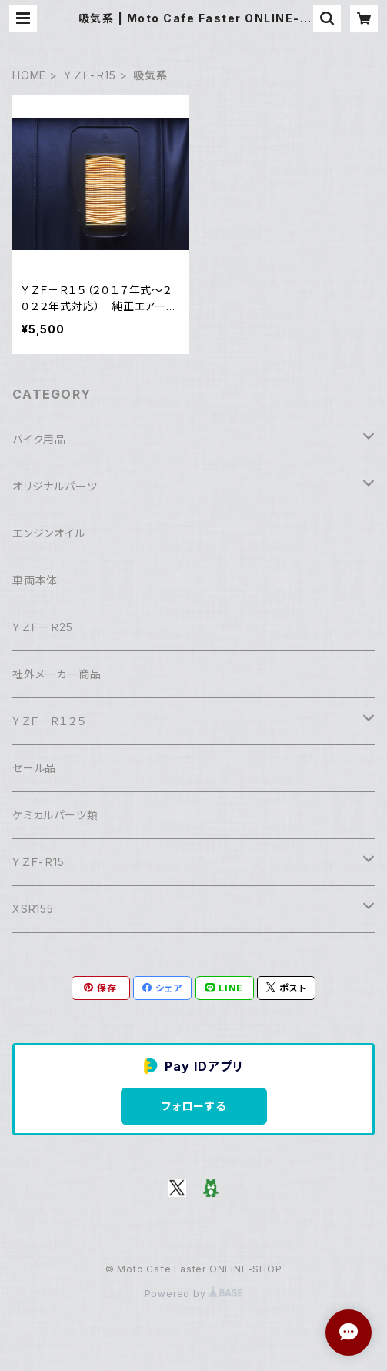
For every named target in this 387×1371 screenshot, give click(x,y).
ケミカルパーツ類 (55, 814)
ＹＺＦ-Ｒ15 (90, 75)
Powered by (194, 1293)
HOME (29, 75)
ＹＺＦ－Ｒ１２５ (49, 720)
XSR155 (33, 908)
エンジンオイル (48, 533)
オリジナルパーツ (54, 486)
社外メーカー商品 (56, 673)
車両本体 (35, 580)
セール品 (34, 767)
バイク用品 (39, 439)
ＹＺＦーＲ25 (42, 627)
